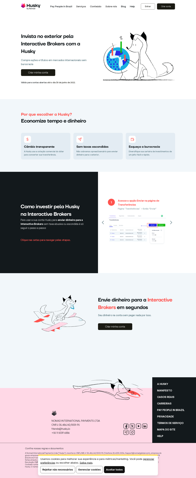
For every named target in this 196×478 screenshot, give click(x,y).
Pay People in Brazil (61, 6)
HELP (160, 436)
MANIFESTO (164, 390)
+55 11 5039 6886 (61, 432)
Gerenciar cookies (89, 469)
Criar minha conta (38, 72)
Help (132, 6)
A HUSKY (162, 384)
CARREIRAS (164, 403)
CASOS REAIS (165, 397)
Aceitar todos (114, 469)
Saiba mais (86, 462)
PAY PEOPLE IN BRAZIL (170, 410)
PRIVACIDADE (165, 416)
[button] (81, 6)
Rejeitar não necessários (57, 469)
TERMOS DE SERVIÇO (170, 423)
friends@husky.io (61, 428)
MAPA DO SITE (166, 429)
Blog (123, 6)
